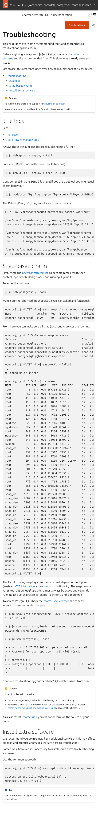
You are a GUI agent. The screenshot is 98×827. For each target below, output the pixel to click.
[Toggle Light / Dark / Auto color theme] (90, 15)
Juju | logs (12, 134)
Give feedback (77, 25)
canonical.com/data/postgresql (51, 4)
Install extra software (22, 90)
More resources (81, 4)
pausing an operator (54, 103)
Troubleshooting (16, 75)
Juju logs (14, 80)
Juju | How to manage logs (22, 139)
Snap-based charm (20, 85)
